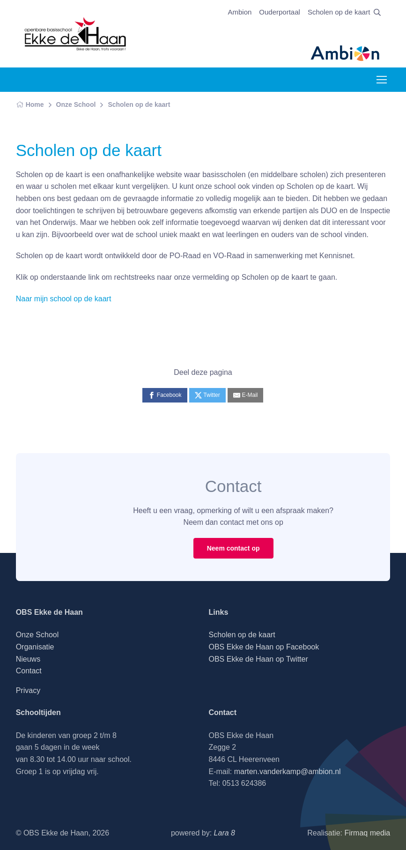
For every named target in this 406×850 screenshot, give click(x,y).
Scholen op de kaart (339, 12)
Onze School (76, 104)
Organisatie (35, 647)
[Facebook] (164, 395)
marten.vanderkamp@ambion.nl (287, 771)
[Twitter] (207, 395)
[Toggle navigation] (381, 79)
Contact (29, 671)
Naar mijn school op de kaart (63, 299)
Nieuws (28, 659)
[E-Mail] (245, 395)
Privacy (28, 690)
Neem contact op (233, 548)
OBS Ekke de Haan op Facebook (263, 647)
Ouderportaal (279, 12)
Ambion (239, 12)
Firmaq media (367, 833)
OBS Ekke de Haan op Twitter (258, 659)
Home (30, 104)
